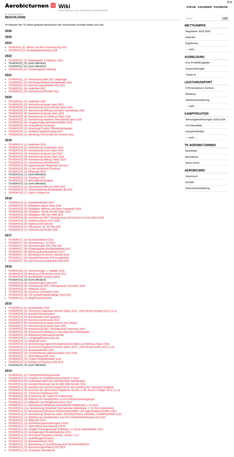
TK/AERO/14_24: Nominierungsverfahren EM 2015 (36, 447)
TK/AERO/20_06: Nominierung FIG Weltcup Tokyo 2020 (39, 116)
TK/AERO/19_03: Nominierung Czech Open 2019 (36, 150)
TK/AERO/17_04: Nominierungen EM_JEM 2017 (35, 245)
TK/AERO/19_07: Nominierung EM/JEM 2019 (33, 162)
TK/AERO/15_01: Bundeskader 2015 (28, 307)
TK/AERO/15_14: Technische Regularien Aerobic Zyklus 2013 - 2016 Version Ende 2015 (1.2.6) (61, 347)
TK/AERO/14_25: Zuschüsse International (31, 450)
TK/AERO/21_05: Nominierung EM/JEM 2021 (33, 91)
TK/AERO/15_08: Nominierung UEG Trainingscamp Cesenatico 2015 (46, 328)
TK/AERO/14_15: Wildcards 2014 (27, 420)
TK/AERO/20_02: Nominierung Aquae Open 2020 (36, 104)
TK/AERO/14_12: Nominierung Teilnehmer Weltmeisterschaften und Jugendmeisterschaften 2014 (62, 411)
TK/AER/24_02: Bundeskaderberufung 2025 (32, 50)
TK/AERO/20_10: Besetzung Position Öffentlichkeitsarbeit (40, 128)
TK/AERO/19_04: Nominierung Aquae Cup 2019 (35, 153)
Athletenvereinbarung (197, 100)
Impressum (191, 176)
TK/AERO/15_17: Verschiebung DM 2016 (31, 356)
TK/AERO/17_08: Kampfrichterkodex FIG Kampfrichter (38, 257)
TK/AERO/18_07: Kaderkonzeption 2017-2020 (34, 220)
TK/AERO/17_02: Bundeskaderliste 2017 (31, 239)
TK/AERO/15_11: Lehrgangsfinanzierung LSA (33, 338)
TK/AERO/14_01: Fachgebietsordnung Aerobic (34, 375)
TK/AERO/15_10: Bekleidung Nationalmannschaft (36, 335)
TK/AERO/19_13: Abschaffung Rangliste (30, 180)
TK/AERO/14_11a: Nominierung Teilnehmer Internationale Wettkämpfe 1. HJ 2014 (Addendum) (61, 408)
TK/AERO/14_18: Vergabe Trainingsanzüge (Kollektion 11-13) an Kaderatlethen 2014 (55, 429)
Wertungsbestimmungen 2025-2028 (205, 119)
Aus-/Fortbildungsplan (197, 62)
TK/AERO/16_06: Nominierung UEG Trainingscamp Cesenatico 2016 (46, 285)
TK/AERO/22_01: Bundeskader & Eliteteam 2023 (35, 60)
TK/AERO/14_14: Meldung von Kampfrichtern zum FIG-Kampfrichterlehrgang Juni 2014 (57, 417)
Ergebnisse (191, 43)
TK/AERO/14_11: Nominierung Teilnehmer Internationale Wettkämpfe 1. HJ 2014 (53, 405)
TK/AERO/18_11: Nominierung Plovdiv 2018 (33, 229)
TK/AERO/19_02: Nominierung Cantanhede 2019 (35, 147)
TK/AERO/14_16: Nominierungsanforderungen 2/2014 (38, 423)
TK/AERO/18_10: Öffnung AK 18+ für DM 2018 (34, 226)
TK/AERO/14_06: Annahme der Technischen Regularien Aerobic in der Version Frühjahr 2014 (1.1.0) (64, 390)
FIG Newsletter (193, 125)
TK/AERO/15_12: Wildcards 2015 (27, 341)
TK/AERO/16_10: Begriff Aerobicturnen (30, 298)
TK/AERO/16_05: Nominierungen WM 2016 (32, 282)
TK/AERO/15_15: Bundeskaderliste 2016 (31, 350)
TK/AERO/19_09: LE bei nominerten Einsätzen (34, 168)
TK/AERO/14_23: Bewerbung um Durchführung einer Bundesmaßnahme (48, 444)
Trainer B (190, 74)
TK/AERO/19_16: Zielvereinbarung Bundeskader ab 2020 (40, 189)
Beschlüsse (191, 157)
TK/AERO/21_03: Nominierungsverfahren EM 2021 (36, 85)
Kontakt (189, 182)
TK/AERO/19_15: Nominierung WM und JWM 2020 (36, 186)
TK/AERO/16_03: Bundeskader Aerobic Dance (34, 276)
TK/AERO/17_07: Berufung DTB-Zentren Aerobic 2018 (38, 254)
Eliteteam (190, 94)
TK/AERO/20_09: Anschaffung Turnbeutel (31, 125)
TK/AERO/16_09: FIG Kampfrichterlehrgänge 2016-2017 (39, 294)
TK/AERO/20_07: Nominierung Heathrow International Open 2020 (45, 119)
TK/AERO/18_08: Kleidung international (30, 223)
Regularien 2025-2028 (197, 31)
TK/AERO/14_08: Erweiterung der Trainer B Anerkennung (40, 396)
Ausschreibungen (195, 68)
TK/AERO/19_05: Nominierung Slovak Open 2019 (36, 156)
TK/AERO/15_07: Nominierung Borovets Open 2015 (37, 326)
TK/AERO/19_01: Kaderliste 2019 (27, 144)
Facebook (221, 7)
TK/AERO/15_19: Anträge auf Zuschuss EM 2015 (35, 362)
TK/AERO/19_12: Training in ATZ (26, 177)
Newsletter (191, 150)
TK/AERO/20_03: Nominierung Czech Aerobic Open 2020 (40, 107)
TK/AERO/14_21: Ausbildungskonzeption (31, 438)
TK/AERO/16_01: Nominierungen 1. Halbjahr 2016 (36, 270)
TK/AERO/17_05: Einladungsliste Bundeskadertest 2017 (39, 248)
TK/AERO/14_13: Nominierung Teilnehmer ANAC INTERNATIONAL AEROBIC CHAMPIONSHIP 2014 (65, 414)
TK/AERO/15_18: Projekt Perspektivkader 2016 (34, 359)
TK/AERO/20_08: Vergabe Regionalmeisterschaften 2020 (40, 122)
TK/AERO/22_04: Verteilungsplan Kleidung (32, 69)
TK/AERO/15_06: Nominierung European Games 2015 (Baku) (42, 322)
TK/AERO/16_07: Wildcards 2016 (27, 288)
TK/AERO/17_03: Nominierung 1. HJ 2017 (31, 242)
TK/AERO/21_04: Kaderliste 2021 (27, 88)
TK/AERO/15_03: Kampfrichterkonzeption (31, 313)
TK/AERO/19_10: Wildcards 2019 (27, 171)
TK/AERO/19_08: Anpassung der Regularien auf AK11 (38, 165)
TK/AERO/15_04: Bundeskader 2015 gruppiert (34, 316)
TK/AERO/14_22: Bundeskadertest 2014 (31, 441)
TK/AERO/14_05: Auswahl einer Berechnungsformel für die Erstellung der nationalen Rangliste (61, 387)
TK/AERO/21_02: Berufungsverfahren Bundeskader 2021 (40, 82)
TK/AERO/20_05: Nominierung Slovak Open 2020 (36, 113)
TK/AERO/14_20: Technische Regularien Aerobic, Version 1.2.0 (43, 435)
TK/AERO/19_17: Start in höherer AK (29, 192)
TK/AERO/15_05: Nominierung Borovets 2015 (33, 320)
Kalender (205, 7)
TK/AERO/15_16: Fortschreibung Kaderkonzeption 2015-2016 (42, 353)
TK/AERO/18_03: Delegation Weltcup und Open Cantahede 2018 (44, 208)
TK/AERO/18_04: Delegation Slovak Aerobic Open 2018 (39, 211)
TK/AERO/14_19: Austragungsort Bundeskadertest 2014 (39, 432)
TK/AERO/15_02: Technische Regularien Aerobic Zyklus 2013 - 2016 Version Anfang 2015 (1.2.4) (62, 311)
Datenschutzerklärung (197, 188)
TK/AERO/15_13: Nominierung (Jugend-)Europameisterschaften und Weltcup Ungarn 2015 (59, 343)
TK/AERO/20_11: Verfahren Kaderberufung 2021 (35, 131)
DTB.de (191, 7)
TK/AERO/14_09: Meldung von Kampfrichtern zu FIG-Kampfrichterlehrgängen (51, 399)
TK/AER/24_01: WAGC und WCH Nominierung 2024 (37, 47)
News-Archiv (192, 163)
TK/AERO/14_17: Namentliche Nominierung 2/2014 (37, 426)
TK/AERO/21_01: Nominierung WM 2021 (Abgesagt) (37, 79)
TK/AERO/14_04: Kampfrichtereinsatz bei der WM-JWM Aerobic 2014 (47, 384)
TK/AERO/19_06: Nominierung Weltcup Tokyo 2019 (37, 159)
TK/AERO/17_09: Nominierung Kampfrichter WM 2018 (38, 260)
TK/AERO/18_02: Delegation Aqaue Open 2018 (34, 205)
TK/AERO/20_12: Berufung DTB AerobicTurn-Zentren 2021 (41, 134)
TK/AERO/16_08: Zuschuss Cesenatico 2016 (33, 291)
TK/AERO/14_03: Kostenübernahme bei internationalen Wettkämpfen (46, 381)
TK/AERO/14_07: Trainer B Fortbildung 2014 (33, 393)
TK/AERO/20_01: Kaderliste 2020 (27, 101)
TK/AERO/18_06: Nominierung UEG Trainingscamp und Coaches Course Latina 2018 (56, 217)
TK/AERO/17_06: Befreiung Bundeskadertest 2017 (36, 251)
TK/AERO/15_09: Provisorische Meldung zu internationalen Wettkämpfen (49, 332)
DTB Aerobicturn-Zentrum (199, 88)
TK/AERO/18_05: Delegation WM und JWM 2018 (35, 214)
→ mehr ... (191, 49)
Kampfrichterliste (194, 131)
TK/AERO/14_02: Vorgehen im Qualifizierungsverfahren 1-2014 (43, 378)
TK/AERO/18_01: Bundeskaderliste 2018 (31, 202)
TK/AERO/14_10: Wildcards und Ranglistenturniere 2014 (40, 402)
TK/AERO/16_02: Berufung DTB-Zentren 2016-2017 (37, 273)
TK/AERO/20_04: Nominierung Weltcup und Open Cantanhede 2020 (46, 110)
